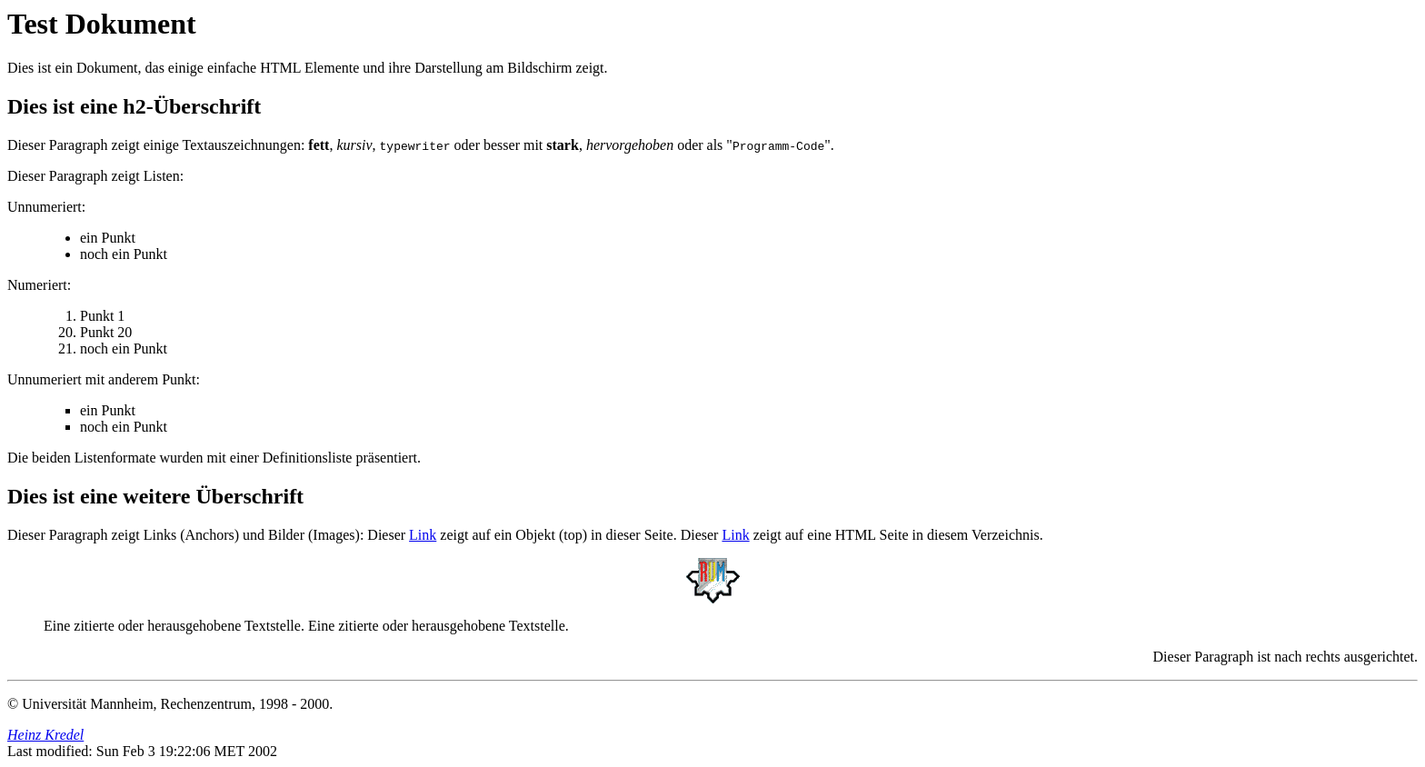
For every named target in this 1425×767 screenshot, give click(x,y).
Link (422, 535)
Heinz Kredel (45, 734)
